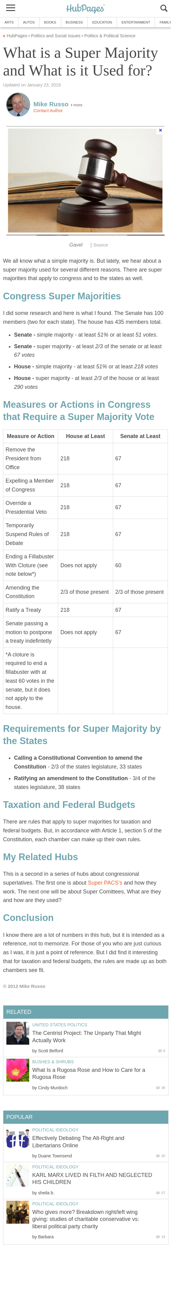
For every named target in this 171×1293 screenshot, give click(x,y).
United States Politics (59, 1024)
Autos (29, 22)
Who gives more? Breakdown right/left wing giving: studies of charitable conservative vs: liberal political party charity (85, 1219)
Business (74, 22)
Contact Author (48, 110)
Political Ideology (55, 1129)
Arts (9, 22)
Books (50, 22)
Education (102, 22)
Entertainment (135, 22)
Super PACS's (106, 883)
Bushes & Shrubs (53, 1061)
